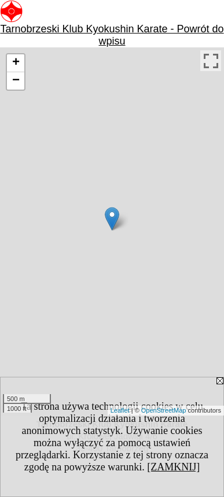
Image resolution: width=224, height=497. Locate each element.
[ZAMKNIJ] (173, 467)
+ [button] (16, 63)
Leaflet (120, 410)
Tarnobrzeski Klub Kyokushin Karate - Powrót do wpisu (111, 35)
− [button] (16, 81)
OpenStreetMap (163, 410)
